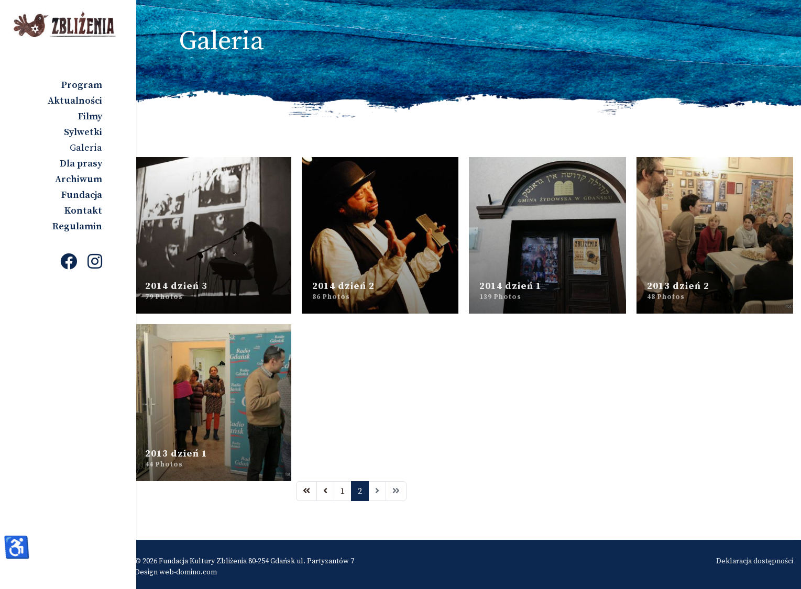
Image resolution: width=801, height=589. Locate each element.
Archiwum (78, 179)
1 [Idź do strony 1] (350, 486)
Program (81, 85)
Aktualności (75, 101)
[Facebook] (68, 262)
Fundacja (81, 195)
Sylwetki (83, 132)
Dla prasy (81, 164)
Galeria (86, 148)
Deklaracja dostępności (754, 556)
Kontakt (83, 211)
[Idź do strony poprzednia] (333, 486)
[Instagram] (94, 262)
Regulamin (77, 226)
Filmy (90, 116)
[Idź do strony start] (313, 486)
